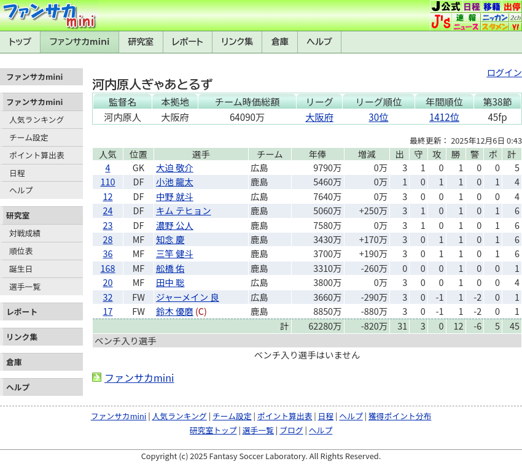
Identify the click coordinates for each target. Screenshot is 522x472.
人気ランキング (36, 119)
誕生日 (21, 268)
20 (108, 282)
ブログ (291, 430)
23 (108, 225)
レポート (187, 41)
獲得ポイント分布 (399, 416)
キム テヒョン (183, 210)
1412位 (444, 116)
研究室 (141, 41)
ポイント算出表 (36, 155)
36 (108, 253)
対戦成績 (25, 233)
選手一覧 (25, 286)
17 (108, 310)
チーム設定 (29, 137)
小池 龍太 (174, 181)
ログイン (504, 72)
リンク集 (237, 41)
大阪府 (319, 116)
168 (108, 267)
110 (108, 181)
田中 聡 (170, 282)
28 (108, 239)
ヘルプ (319, 41)
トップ (20, 41)
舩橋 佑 (170, 267)
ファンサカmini (80, 41)
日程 (17, 173)
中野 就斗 (174, 196)
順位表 (21, 251)
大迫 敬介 (174, 167)
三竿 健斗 (174, 253)
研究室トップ (213, 430)
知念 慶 (170, 239)
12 (108, 196)
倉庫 (280, 41)
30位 (378, 116)
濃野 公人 (174, 225)
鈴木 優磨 (174, 310)
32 (108, 296)
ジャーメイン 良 (187, 296)
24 (108, 210)
